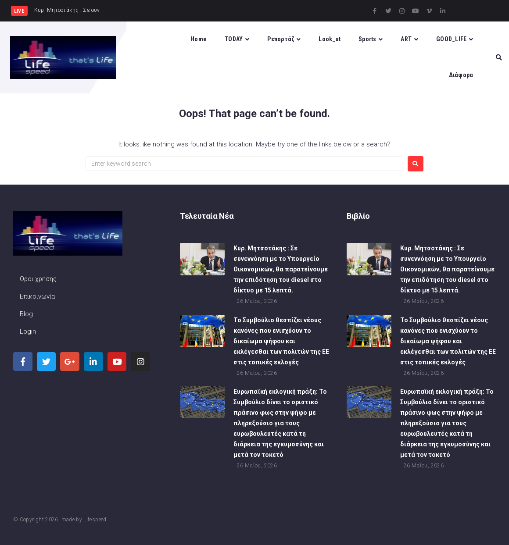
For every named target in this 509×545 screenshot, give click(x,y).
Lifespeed (94, 520)
